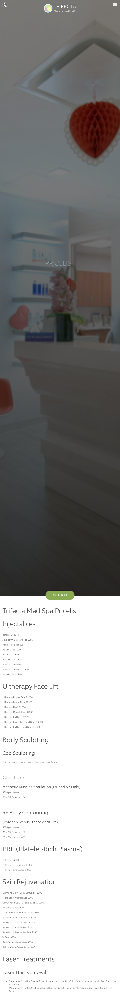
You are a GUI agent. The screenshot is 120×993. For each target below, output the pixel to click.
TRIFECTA (60, 8)
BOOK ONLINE (60, 595)
